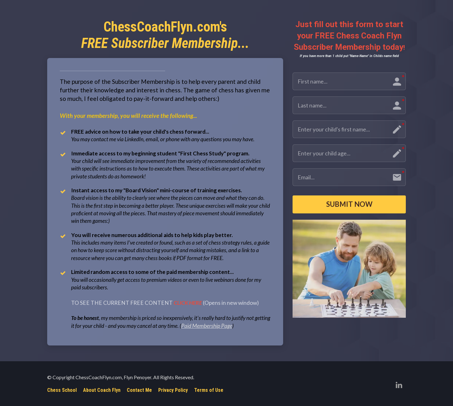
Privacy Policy (173, 390)
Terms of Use (208, 390)
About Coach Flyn (101, 390)
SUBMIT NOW (349, 205)
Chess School (62, 390)
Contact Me (139, 390)
